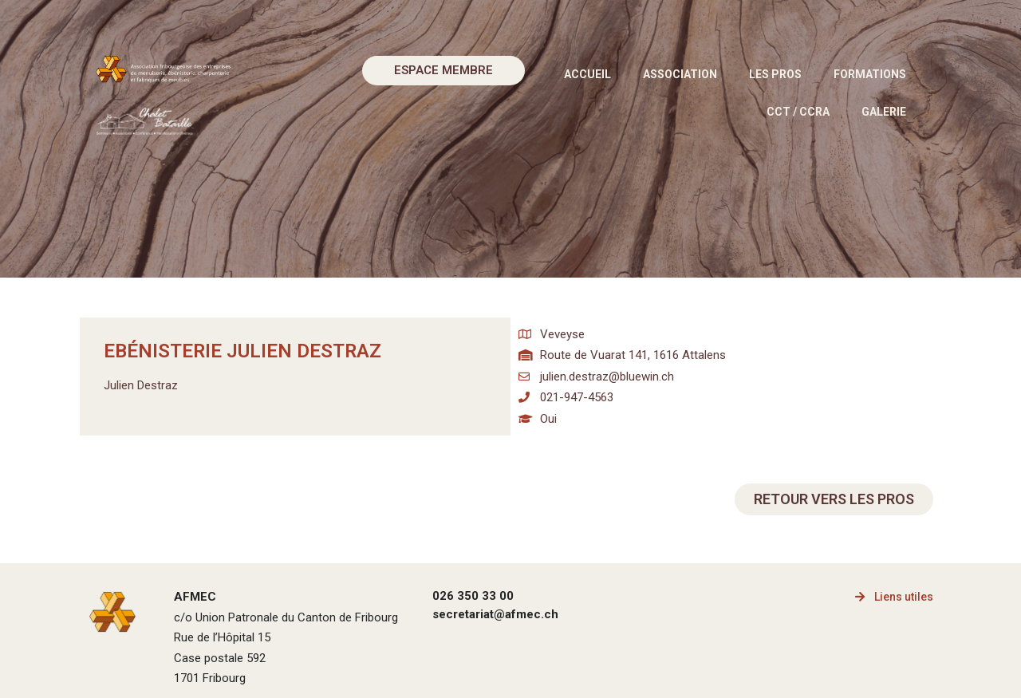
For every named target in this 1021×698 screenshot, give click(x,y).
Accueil (587, 74)
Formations (870, 74)
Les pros (775, 74)
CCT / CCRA (798, 111)
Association (680, 74)
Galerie (883, 111)
